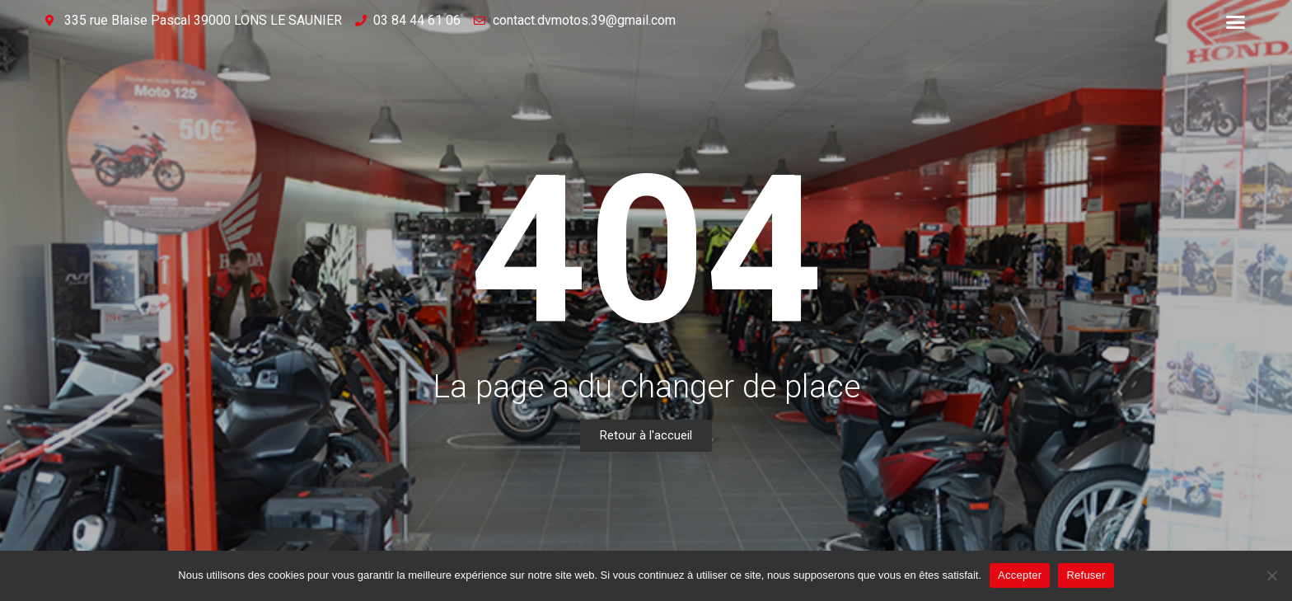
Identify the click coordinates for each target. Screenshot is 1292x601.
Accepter (1020, 575)
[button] (1236, 22)
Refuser (1085, 575)
